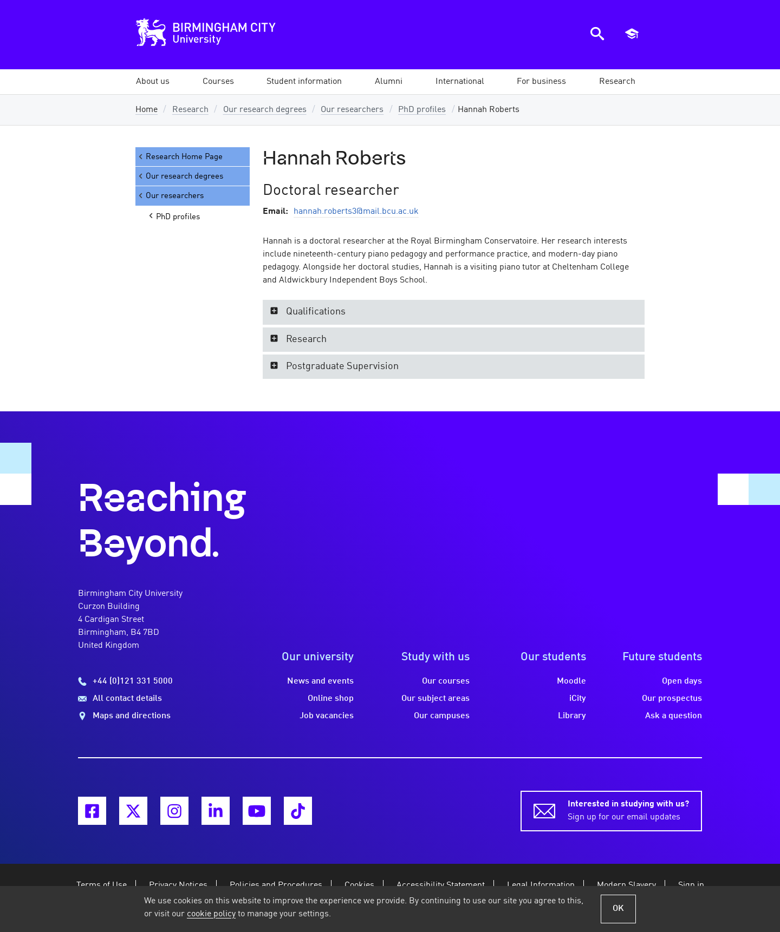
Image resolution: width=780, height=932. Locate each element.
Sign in (691, 885)
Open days (682, 681)
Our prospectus (672, 698)
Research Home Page (179, 156)
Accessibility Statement (440, 885)
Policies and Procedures (276, 885)
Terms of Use (101, 885)
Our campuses (442, 716)
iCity (577, 698)
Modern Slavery (626, 885)
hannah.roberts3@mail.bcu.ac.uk (356, 211)
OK (618, 908)
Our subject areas (435, 698)
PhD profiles (422, 110)
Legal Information (541, 885)
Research (190, 110)
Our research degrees (265, 110)
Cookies (359, 885)
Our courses (446, 681)
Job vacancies (327, 716)
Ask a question (673, 716)
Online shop (331, 698)
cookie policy (211, 914)
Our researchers (352, 110)
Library (572, 716)
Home (146, 110)
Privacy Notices (178, 885)
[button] (153, 82)
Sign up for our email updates (628, 810)
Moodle (571, 681)
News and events (320, 681)
